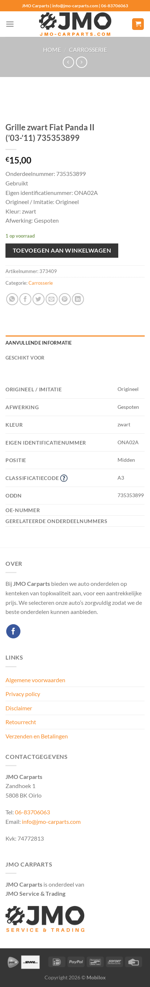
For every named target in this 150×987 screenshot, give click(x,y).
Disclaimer (18, 707)
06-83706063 (32, 812)
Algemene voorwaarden (35, 679)
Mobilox (96, 977)
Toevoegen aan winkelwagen (62, 250)
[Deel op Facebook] (25, 299)
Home (52, 49)
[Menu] (9, 24)
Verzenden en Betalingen (36, 736)
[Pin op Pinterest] (65, 299)
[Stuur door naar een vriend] (52, 299)
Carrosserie (88, 49)
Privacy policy (22, 693)
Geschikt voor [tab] (25, 358)
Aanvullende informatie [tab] (38, 343)
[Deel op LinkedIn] (78, 299)
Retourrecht (20, 721)
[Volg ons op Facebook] (13, 631)
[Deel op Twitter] (38, 299)
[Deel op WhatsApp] (12, 299)
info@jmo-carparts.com (51, 821)
